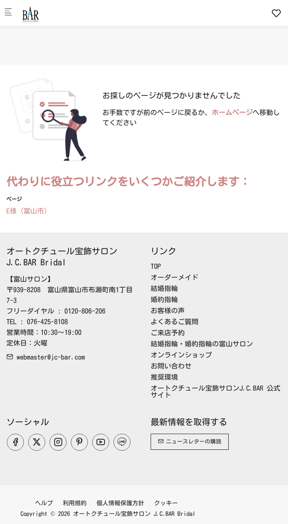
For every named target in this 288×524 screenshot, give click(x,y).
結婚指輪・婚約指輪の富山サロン (202, 343)
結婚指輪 (164, 288)
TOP (156, 266)
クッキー (166, 503)
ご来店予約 (168, 332)
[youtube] (100, 442)
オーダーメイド (174, 277)
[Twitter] (36, 442)
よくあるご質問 (174, 321)
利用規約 (75, 503)
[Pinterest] (79, 442)
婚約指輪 (164, 299)
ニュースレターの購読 (189, 441)
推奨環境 (164, 377)
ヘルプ (44, 503)
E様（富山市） (28, 210)
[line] (122, 442)
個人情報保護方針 (120, 503)
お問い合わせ (171, 366)
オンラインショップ (181, 354)
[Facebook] (15, 442)
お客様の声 (168, 310)
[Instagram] (58, 442)
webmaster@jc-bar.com (45, 357)
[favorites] (276, 13)
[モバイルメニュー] (8, 13)
